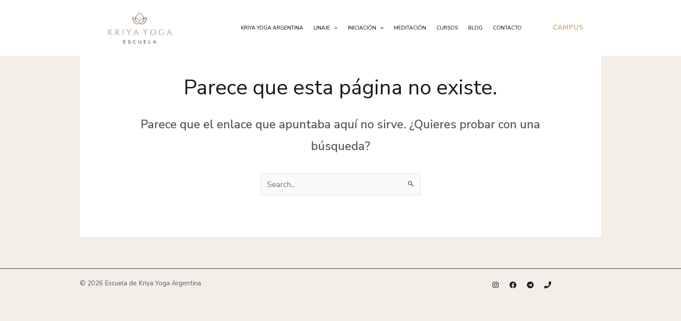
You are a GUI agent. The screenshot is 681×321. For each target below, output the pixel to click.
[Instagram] (495, 284)
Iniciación (365, 28)
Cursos (447, 27)
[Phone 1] (547, 284)
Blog (475, 27)
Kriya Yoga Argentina (272, 27)
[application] (333, 28)
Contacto (507, 27)
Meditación (410, 27)
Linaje (325, 28)
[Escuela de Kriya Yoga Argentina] (139, 27)
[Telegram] (530, 284)
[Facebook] (512, 284)
